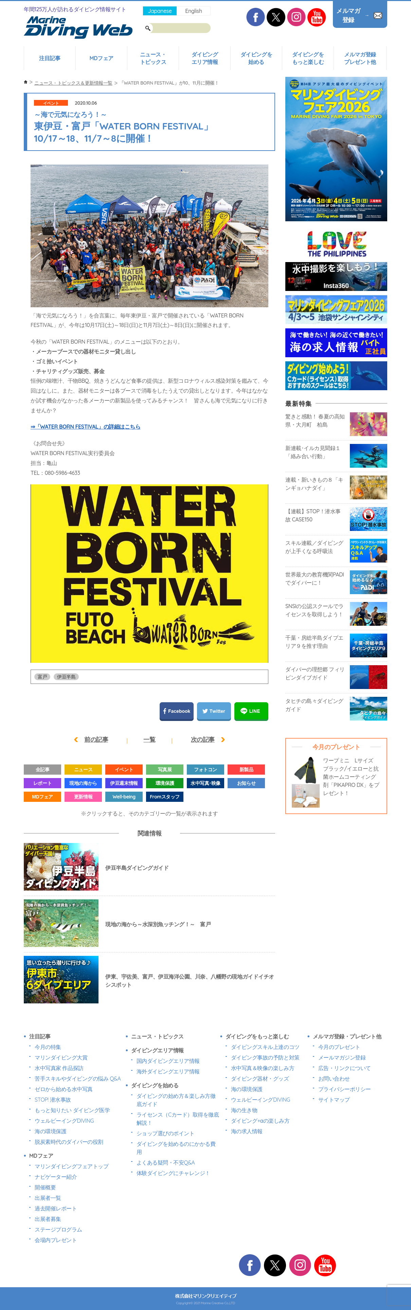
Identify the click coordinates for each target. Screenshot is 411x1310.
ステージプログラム (58, 1229)
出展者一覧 (48, 1197)
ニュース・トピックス (153, 58)
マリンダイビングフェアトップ (71, 1166)
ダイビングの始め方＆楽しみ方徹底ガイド (176, 1099)
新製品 (246, 769)
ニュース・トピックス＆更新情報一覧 (73, 83)
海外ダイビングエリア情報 (168, 1071)
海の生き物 (244, 1110)
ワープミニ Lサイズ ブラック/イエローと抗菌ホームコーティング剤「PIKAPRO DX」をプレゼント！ (351, 776)
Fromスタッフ (164, 797)
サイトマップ (334, 1099)
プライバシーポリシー (344, 1089)
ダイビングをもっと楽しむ (308, 58)
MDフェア (101, 58)
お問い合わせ (334, 1078)
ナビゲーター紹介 (56, 1176)
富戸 (42, 677)
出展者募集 (48, 1219)
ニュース (83, 769)
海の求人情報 (247, 1131)
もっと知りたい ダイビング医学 (72, 1110)
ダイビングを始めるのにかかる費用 (176, 1147)
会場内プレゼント (56, 1240)
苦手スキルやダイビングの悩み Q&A (78, 1078)
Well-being (123, 797)
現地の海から (83, 783)
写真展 (165, 769)
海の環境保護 (50, 1131)
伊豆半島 (66, 677)
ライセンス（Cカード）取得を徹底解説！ (178, 1118)
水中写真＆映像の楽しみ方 (262, 1068)
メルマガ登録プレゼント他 (360, 58)
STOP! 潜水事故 (53, 1099)
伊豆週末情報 (124, 783)
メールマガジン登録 (342, 1057)
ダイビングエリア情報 (205, 58)
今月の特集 (48, 1047)
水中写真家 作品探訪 (59, 1068)
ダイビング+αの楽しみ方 (260, 1120)
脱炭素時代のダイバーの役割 (69, 1141)
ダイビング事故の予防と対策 (265, 1057)
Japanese (160, 10)
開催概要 (45, 1187)
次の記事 (203, 739)
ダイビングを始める (256, 58)
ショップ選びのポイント (166, 1133)
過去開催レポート (56, 1208)
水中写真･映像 (205, 783)
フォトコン (205, 769)
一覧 (149, 739)
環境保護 (165, 783)
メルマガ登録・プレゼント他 (347, 1036)
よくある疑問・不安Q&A (166, 1162)
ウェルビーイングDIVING (64, 1120)
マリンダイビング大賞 (61, 1057)
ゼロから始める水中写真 (64, 1089)
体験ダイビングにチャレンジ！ (173, 1173)
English (193, 10)
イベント (51, 103)
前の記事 (96, 739)
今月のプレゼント (339, 1047)
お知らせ (246, 783)
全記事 (43, 769)
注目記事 (49, 58)
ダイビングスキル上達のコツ (265, 1047)
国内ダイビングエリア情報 (168, 1060)
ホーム (26, 82)
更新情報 (83, 797)
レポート (42, 783)
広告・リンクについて (344, 1068)
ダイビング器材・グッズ (260, 1078)
